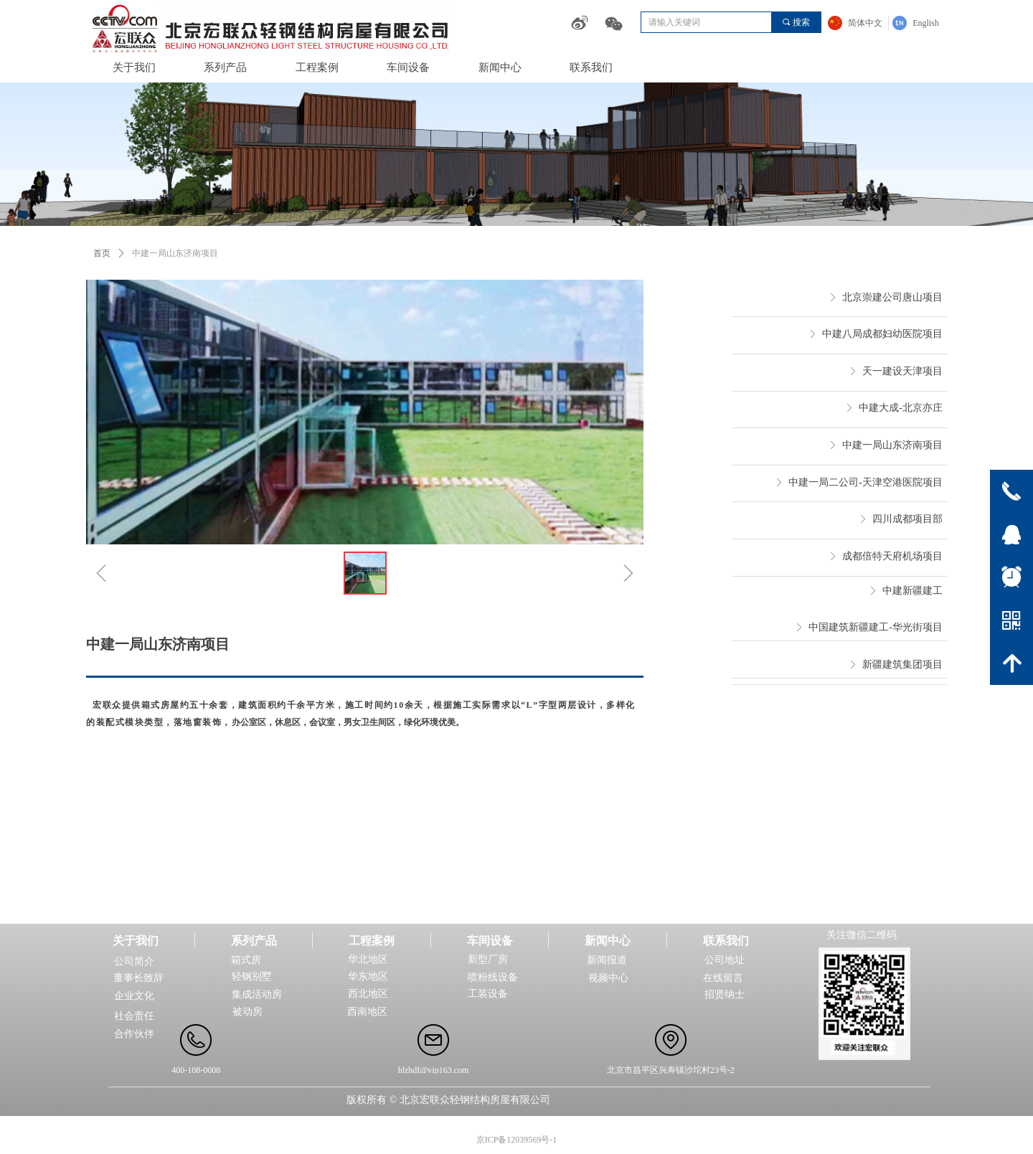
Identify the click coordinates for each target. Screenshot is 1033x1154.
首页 (101, 253)
